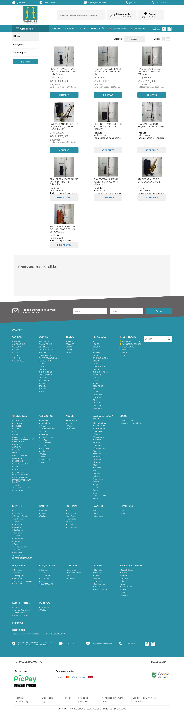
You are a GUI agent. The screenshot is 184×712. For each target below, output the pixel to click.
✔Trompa (97, 459)
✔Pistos (15, 607)
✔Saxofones (71, 570)
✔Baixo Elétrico (99, 423)
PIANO (69, 350)
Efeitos (95, 498)
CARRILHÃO (98, 364)
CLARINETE (44, 347)
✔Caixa (15, 510)
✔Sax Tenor (44, 445)
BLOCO (96, 350)
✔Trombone (98, 456)
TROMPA (42, 386)
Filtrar (25, 62)
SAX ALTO (43, 369)
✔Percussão (44, 434)
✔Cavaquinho (99, 428)
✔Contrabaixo (45, 423)
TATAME (15, 485)
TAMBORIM (97, 394)
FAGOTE (42, 352)
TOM (95, 400)
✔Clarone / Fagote (20, 516)
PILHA (15, 469)
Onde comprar (49, 3)
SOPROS (69, 28)
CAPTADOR (17, 444)
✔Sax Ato (43, 440)
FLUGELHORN (45, 361)
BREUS (123, 416)
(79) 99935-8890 (161, 3)
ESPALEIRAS (126, 506)
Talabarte (70, 578)
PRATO (96, 378)
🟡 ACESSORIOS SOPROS (130, 344)
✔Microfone (17, 524)
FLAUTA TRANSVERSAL (49, 358)
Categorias (24, 28)
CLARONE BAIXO (46, 350)
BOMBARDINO (45, 344)
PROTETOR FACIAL (20, 477)
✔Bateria (43, 510)
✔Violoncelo (44, 459)
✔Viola (42, 451)
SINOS (95, 389)
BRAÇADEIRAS (47, 565)
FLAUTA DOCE (45, 355)
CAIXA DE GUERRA (101, 358)
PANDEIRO (97, 375)
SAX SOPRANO (45, 375)
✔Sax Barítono (99, 445)
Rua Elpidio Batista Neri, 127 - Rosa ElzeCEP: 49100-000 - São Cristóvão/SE (35, 644)
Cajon (95, 490)
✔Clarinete (43, 420)
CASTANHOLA (99, 366)
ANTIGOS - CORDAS (128, 347)
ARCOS (70, 416)
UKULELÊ (16, 350)
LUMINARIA (17, 458)
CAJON (96, 361)
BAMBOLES (17, 426)
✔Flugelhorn (98, 437)
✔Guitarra (43, 431)
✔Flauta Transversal (47, 429)
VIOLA (15, 352)
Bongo (95, 484)
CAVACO (16, 341)
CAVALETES (99, 506)
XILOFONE (97, 405)
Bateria (96, 482)
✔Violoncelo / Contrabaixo (130, 423)
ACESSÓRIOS (46, 416)
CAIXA (95, 355)
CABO (14, 431)
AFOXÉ (96, 341)
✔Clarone (97, 573)
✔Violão (42, 454)
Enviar (159, 311)
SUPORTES (18, 506)
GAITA (41, 364)
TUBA (41, 392)
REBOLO (96, 383)
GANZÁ (96, 369)
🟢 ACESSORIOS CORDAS (130, 341)
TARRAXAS (44, 603)
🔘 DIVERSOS (137, 28)
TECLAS (82, 28)
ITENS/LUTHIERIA (19, 455)
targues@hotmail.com (97, 3)
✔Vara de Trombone (21, 610)
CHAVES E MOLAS (20, 615)
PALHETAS (98, 565)
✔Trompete (44, 448)
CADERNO (16, 434)
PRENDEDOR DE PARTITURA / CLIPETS (21, 473)
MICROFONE (17, 461)
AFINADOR (17, 423)
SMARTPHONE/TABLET (22, 558)
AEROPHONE (45, 341)
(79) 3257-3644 (135, 3)
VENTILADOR (18, 490)
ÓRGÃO (69, 347)
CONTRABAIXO (18, 344)
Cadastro (127, 16)
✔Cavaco (123, 573)
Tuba (68, 581)
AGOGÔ (96, 344)
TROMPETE (44, 389)
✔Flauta (96, 434)
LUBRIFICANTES (21, 603)
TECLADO (70, 352)
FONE (14, 453)
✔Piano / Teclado (46, 437)
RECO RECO (98, 386)
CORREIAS (71, 565)
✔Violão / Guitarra (20, 547)
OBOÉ (41, 366)
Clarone (96, 493)
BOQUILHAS (18, 565)
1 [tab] (92, 279)
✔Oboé (96, 576)
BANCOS (43, 506)
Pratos (68, 576)
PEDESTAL (17, 467)
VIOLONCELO (18, 361)
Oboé (41, 462)
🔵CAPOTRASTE (46, 584)
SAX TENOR (44, 378)
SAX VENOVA (45, 380)
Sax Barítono (17, 555)
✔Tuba (95, 465)
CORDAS (55, 28)
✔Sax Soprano (45, 443)
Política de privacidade (30, 312)
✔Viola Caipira (125, 587)
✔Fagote (43, 426)
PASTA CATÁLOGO (20, 464)
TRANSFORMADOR (20, 488)
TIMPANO (97, 397)
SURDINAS (71, 506)
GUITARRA (16, 347)
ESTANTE (16, 450)
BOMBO (96, 352)
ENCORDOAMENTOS (130, 565)
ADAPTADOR (18, 420)
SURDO (96, 392)
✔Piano (42, 513)
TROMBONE (44, 383)
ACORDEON (71, 341)
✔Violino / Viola (126, 420)
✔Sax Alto (97, 442)
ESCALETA (70, 344)
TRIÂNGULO (98, 403)
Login (118, 16)
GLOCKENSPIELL (100, 372)
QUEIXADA (97, 380)
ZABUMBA (97, 408)
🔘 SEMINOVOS (117, 28)
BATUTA (15, 429)
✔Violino (43, 457)
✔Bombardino (99, 426)
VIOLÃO (15, 355)
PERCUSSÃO (98, 28)
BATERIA (96, 347)
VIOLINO (16, 358)
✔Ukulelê (97, 468)
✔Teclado (97, 454)
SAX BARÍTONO (45, 372)
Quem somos (21, 3)
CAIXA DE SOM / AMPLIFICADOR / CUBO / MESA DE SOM (23, 439)
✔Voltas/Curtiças (19, 613)
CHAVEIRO (17, 447)
